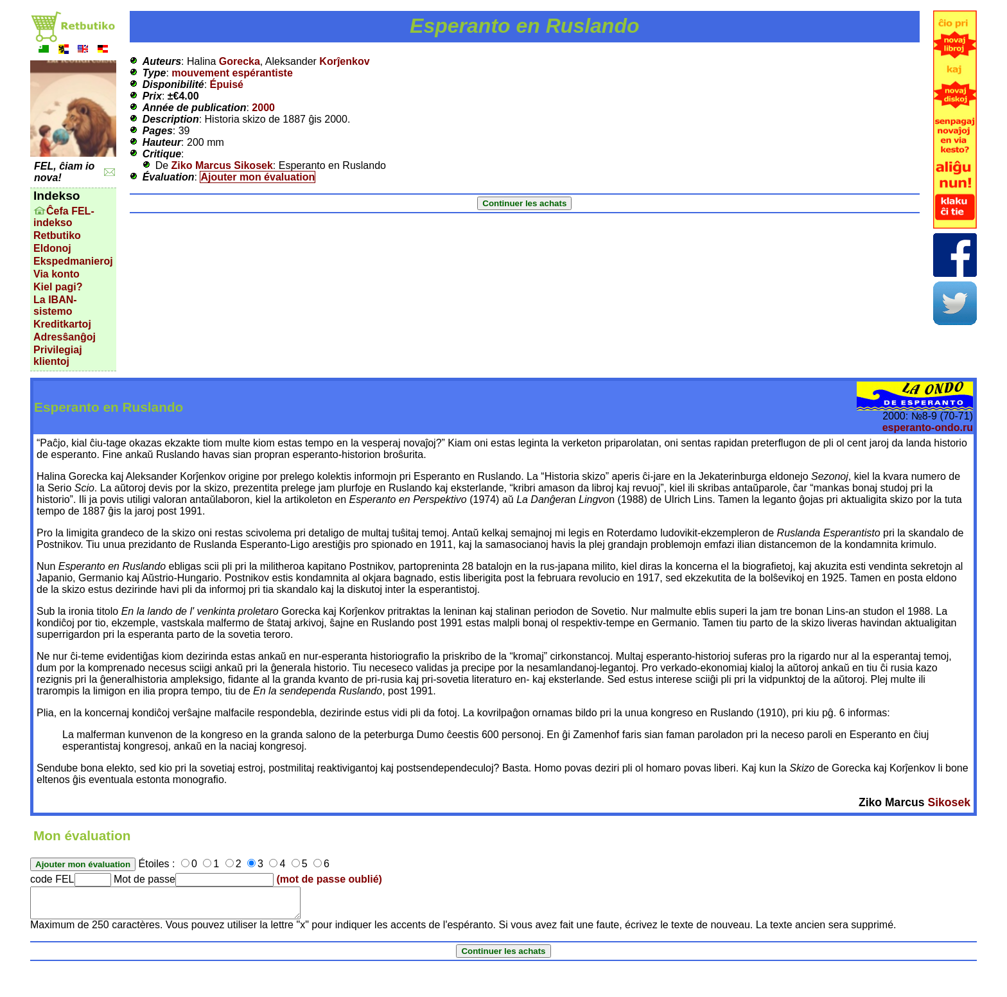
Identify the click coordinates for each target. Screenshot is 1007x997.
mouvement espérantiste (232, 72)
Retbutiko (57, 235)
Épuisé (226, 84)
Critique (162, 153)
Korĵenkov (344, 61)
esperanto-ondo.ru (927, 427)
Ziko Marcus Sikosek (222, 165)
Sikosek (948, 802)
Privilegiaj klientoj (57, 355)
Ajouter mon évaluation (257, 177)
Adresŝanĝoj (64, 336)
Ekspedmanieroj (73, 261)
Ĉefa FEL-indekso (63, 217)
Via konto (56, 274)
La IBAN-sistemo (55, 305)
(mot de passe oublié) (328, 879)
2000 (263, 107)
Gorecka (239, 61)
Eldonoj (52, 248)
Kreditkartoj (62, 324)
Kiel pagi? (57, 286)
